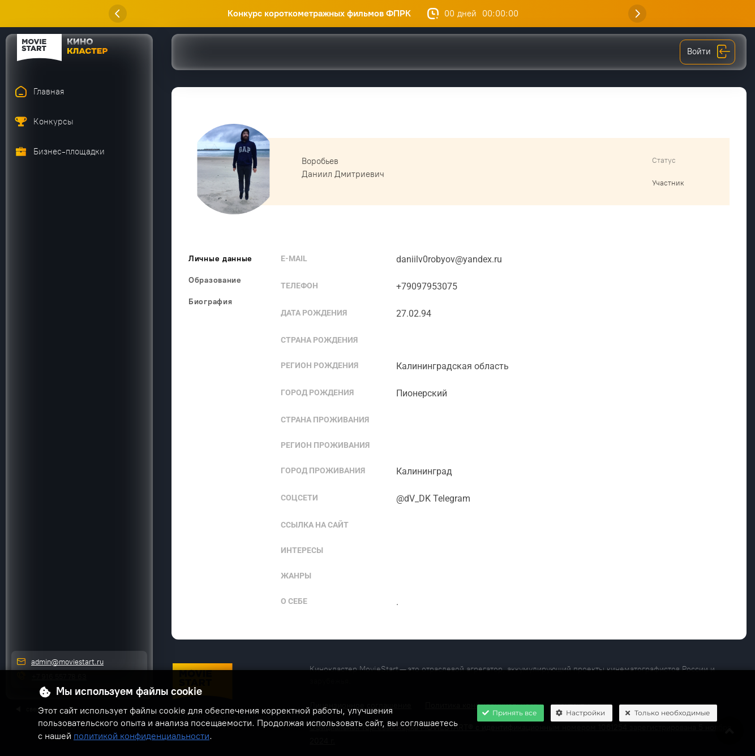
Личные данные (220, 258)
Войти (709, 52)
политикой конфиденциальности (141, 736)
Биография (210, 301)
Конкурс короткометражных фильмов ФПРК (324, 13)
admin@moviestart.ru (67, 662)
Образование (215, 280)
